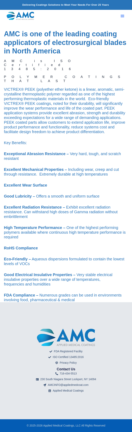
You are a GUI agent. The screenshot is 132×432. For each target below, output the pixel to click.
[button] (122, 16)
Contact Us (66, 369)
